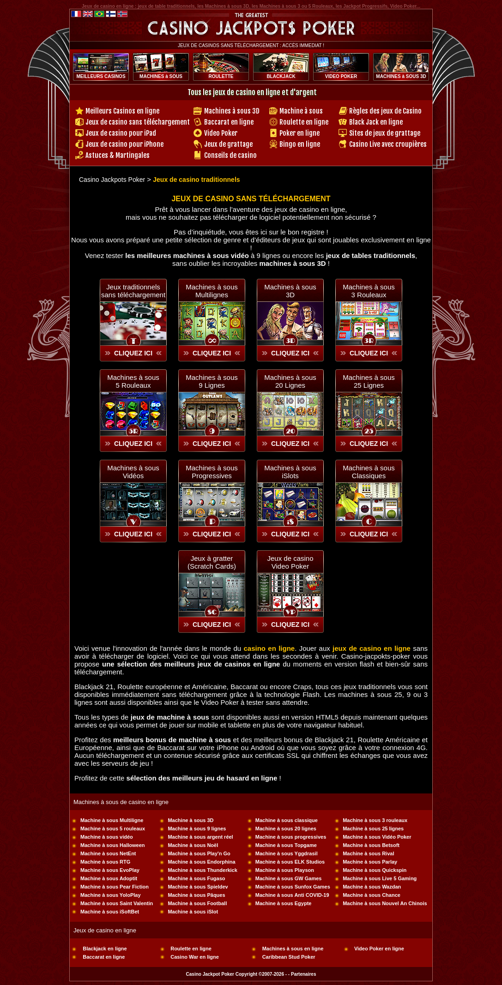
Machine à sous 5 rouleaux (112, 828)
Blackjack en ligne (105, 948)
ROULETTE (221, 76)
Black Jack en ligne (376, 122)
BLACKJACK (280, 76)
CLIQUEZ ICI (133, 353)
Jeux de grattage (228, 144)
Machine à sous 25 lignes (373, 828)
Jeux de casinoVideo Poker (290, 562)
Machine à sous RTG (105, 862)
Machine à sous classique (286, 820)
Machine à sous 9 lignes (197, 828)
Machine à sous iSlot (193, 911)
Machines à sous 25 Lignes (369, 381)
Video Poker (220, 133)
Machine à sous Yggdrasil (286, 853)
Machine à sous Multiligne (111, 820)
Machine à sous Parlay (370, 862)
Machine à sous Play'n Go (199, 853)
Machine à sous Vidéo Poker (377, 837)
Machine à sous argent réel (200, 837)
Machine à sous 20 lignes (285, 828)
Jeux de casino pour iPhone (124, 144)
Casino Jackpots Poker (112, 179)
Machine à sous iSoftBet (109, 911)
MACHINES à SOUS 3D (401, 76)
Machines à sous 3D (232, 111)
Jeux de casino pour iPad (120, 133)
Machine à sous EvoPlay (109, 870)
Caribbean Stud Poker (288, 957)
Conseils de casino (230, 155)
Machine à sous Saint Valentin (116, 903)
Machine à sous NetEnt (108, 853)
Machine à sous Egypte (283, 903)
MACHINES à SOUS (160, 76)
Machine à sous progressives (290, 837)
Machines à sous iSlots (290, 472)
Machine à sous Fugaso (196, 878)
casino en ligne (269, 648)
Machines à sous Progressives (212, 472)
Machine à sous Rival (368, 853)
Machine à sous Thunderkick (202, 870)
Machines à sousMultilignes (212, 291)
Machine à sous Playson (284, 870)
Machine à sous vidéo (106, 837)
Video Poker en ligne (379, 948)
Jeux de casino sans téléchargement (137, 122)
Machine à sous (301, 111)
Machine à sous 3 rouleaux (375, 820)
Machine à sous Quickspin (374, 870)
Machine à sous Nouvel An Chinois (385, 903)
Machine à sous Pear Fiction (114, 886)
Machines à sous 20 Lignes (290, 381)
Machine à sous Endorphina (201, 862)
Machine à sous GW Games (288, 878)
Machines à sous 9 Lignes (212, 381)
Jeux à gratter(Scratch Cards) (211, 562)
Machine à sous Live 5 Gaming (380, 878)
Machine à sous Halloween (112, 845)
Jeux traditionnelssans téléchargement (133, 291)
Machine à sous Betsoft (371, 845)
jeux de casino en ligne (372, 648)
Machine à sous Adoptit (108, 878)
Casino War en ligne (194, 957)
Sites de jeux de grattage (384, 133)
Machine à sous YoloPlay (110, 895)
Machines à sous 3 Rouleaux (369, 291)
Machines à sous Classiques (369, 472)
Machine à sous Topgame (286, 845)
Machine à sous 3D (190, 820)
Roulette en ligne (303, 122)
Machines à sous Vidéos (133, 472)
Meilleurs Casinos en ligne (122, 111)
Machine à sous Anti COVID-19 (292, 895)
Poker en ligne (299, 133)
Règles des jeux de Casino (385, 111)
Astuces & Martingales (117, 155)
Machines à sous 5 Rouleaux (133, 381)
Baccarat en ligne (229, 122)
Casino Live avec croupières (388, 144)
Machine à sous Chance (371, 895)
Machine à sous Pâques (196, 895)
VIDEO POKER (341, 76)
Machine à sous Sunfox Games (292, 886)
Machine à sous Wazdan (372, 886)
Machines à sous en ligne (293, 948)
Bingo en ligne (299, 144)
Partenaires (303, 974)
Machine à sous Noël (193, 845)
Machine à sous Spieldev (198, 886)
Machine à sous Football (197, 903)
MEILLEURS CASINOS (100, 76)
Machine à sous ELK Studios (290, 862)
